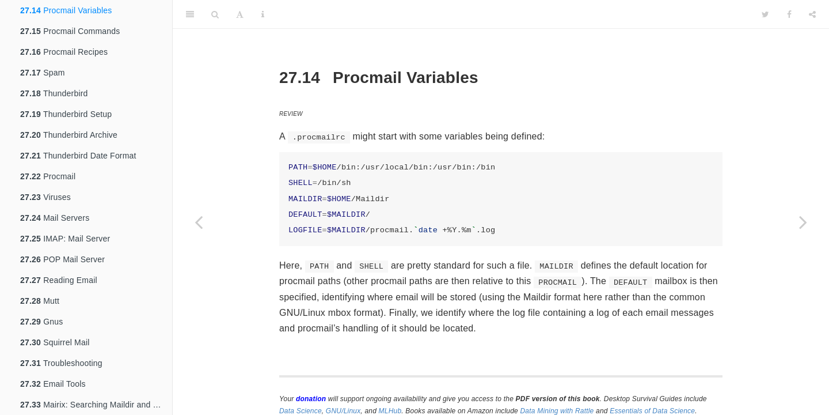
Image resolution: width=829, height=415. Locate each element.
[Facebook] (789, 14)
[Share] (812, 14)
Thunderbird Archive (68, 134)
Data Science (300, 411)
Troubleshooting (61, 363)
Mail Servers (54, 217)
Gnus (41, 321)
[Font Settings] (239, 14)
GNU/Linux (343, 411)
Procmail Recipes (64, 51)
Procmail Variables (66, 10)
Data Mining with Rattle (557, 411)
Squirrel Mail (55, 342)
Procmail (47, 176)
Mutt (39, 300)
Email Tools (53, 383)
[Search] (215, 14)
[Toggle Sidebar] (190, 14)
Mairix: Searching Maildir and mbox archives (96, 404)
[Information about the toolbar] (263, 14)
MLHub (390, 411)
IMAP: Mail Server (65, 238)
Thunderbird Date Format (78, 155)
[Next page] (803, 222)
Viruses (45, 197)
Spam (42, 72)
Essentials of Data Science (652, 411)
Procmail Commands (70, 31)
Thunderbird (54, 93)
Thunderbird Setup (66, 114)
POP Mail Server (62, 259)
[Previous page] (199, 222)
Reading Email (58, 280)
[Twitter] (765, 14)
